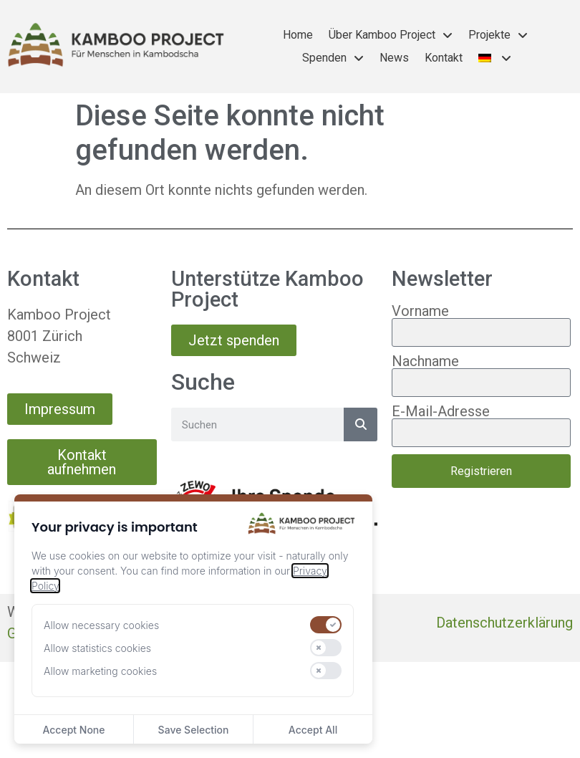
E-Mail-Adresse (441, 411)
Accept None (73, 730)
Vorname (420, 311)
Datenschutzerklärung (504, 622)
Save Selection (193, 730)
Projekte (498, 35)
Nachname (425, 361)
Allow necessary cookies (101, 625)
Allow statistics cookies (97, 648)
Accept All (313, 730)
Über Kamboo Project (391, 35)
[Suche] (360, 424)
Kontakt (444, 57)
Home (298, 35)
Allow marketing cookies (100, 671)
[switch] (326, 624)
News (394, 57)
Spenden (333, 58)
